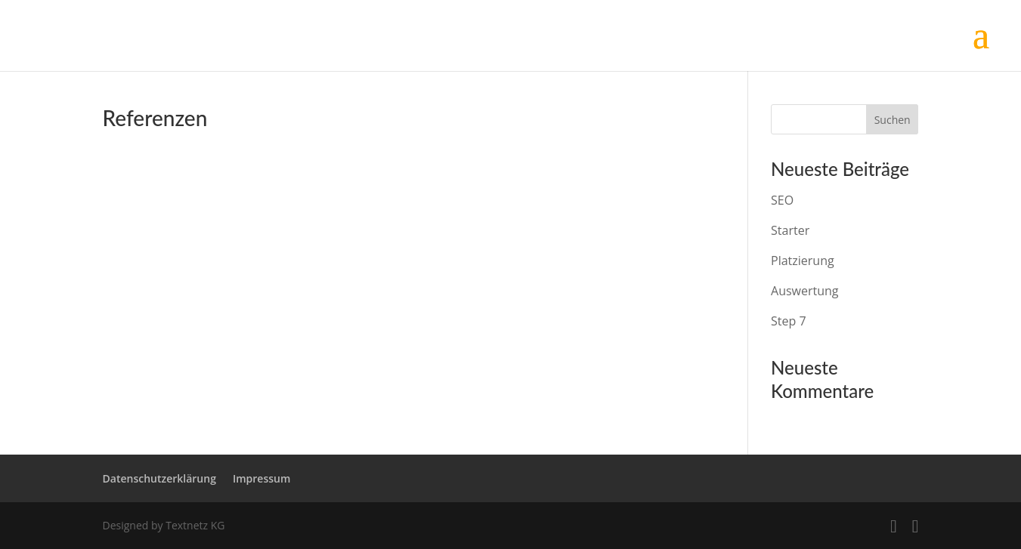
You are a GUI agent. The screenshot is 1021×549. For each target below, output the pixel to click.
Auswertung (805, 290)
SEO (782, 200)
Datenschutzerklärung (159, 478)
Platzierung (802, 260)
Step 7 (788, 321)
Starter (790, 230)
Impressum (261, 478)
